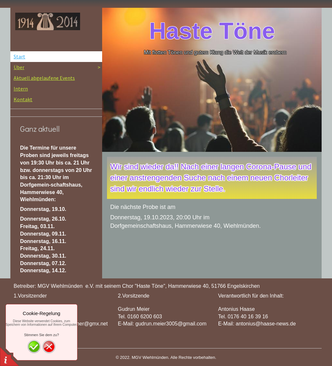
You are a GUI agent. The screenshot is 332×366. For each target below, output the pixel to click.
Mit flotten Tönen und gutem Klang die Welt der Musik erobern (215, 52)
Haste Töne (212, 31)
